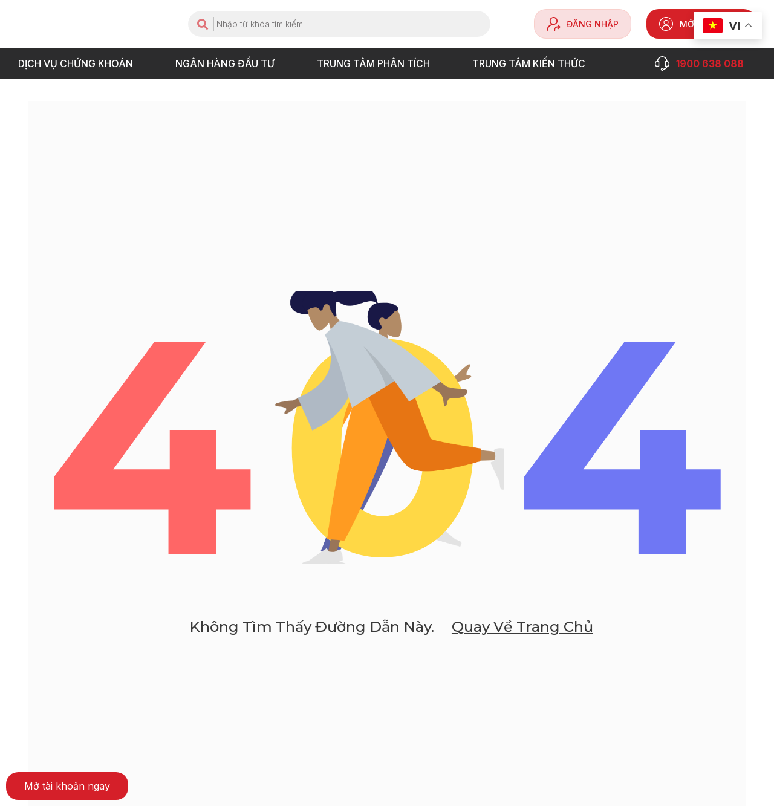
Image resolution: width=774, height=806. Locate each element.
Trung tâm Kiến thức (531, 63)
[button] (67, 786)
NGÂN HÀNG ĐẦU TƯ (228, 63)
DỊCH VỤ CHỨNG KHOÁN (78, 63)
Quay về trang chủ (522, 628)
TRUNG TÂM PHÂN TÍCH (376, 63)
